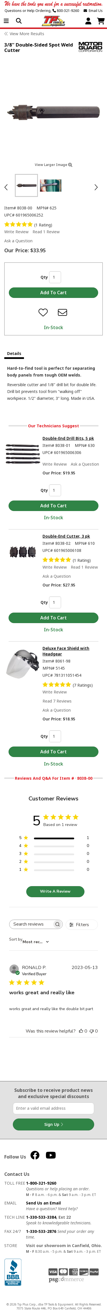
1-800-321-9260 (41, 1183)
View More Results (27, 33)
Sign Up (53, 1124)
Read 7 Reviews (57, 701)
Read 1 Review (46, 231)
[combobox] (29, 942)
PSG (66, 1279)
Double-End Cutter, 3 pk (66, 536)
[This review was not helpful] (92, 1031)
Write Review (16, 231)
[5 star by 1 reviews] (54, 838)
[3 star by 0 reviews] (54, 854)
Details (14, 353)
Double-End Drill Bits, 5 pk (68, 438)
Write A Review (55, 891)
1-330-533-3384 (41, 1217)
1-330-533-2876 (41, 1231)
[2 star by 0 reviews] (54, 862)
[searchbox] (30, 924)
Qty (44, 277)
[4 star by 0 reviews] (54, 846)
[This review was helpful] (81, 1031)
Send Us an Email (43, 1203)
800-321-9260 (66, 10)
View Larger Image (53, 164)
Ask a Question (18, 240)
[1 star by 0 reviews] (54, 870)
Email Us (93, 10)
